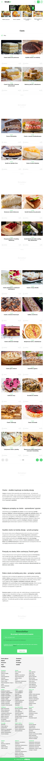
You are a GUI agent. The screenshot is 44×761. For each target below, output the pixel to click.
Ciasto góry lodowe (11, 368)
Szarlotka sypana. (33, 368)
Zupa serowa (32, 677)
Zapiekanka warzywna (34, 742)
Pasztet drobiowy (5, 707)
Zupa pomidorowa (33, 681)
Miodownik (17, 699)
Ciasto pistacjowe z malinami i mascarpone (11, 288)
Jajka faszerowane (5, 704)
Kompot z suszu (18, 713)
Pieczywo (17, 660)
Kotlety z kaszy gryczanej (34, 690)
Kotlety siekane (18, 674)
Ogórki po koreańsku (33, 733)
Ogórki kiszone (32, 723)
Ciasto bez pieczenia (19, 696)
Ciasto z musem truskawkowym (32, 136)
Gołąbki (30, 687)
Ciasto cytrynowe (19, 697)
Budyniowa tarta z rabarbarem (32, 341)
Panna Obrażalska (11, 136)
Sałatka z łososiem (5, 690)
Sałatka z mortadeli (5, 697)
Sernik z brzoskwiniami (6, 728)
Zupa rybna (17, 706)
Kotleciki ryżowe (32, 699)
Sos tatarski (3, 715)
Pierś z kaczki (18, 667)
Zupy (2, 662)
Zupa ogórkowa (32, 680)
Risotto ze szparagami (34, 694)
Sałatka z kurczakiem (6, 691)
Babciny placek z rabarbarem (33, 84)
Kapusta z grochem (19, 709)
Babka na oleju (18, 691)
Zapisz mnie (22, 651)
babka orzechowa (33, 314)
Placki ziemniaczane (19, 672)
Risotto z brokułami (33, 693)
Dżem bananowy (32, 731)
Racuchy (3, 671)
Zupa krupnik (32, 671)
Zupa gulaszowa (32, 678)
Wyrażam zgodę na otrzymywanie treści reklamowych (15, 640)
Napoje (31, 658)
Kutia (16, 715)
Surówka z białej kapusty (6, 701)
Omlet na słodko (4, 669)
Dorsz (16, 675)
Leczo (2, 738)
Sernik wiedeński (4, 729)
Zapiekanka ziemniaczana (34, 741)
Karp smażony (18, 710)
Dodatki (3, 660)
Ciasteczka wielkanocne (6, 709)
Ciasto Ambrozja (11, 422)
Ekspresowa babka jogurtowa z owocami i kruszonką (32, 450)
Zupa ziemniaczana (33, 675)
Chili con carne (4, 744)
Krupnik (30, 688)
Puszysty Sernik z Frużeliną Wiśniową (11, 239)
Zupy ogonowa (32, 667)
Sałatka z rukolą (4, 694)
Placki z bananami (5, 681)
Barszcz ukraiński (32, 672)
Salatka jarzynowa (5, 693)
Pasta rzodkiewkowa (5, 726)
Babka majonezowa (19, 723)
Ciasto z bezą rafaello (33, 287)
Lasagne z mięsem (33, 746)
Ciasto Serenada (32, 422)
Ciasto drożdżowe (19, 688)
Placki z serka (4, 677)
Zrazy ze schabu (18, 678)
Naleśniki (3, 674)
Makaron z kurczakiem (20, 671)
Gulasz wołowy (4, 742)
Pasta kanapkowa (5, 672)
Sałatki (17, 662)
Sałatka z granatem (5, 699)
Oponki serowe (32, 707)
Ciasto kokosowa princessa (11, 57)
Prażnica (3, 683)
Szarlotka (17, 690)
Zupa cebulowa (32, 683)
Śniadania (17, 658)
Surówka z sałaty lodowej (6, 688)
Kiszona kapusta (32, 720)
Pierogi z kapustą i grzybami (21, 712)
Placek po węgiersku (5, 739)
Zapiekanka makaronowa (20, 677)
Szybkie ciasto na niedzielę (32, 57)
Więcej (14, 645)
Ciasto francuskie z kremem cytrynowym (11, 85)
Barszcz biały (32, 674)
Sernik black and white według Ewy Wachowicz (32, 239)
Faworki (30, 706)
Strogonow (3, 741)
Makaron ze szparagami (6, 725)
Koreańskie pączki (33, 713)
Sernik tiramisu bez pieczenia (33, 212)
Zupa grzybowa (18, 707)
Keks (16, 717)
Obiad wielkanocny (5, 706)
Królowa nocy (11, 395)
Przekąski (31, 660)
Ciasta (11, 56)
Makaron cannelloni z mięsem (21, 755)
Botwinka (3, 720)
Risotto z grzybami (33, 691)
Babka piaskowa (5, 713)
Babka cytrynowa (5, 712)
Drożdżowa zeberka (32, 395)
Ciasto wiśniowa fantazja (11, 341)
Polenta (30, 701)
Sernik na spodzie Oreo (11, 163)
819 (23, 460)
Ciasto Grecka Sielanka (32, 163)
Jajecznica (3, 667)
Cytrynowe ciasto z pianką (11, 449)
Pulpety (16, 669)
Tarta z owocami (18, 720)
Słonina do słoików (33, 734)
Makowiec (17, 694)
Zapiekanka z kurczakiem (34, 739)
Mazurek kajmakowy (19, 722)
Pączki (30, 704)
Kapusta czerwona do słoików (35, 729)
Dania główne (4, 658)
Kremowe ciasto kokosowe (11, 212)
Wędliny (31, 662)
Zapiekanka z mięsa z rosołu (35, 744)
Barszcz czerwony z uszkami (21, 704)
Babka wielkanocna (5, 710)
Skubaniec (17, 701)
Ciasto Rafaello (18, 693)
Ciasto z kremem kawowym (11, 314)
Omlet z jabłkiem (5, 675)
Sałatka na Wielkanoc (6, 696)
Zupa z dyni (31, 669)
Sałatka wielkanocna (5, 717)
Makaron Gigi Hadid (19, 750)
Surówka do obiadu (5, 687)
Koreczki (31, 712)
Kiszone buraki (32, 728)
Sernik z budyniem (19, 687)
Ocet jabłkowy (32, 722)
